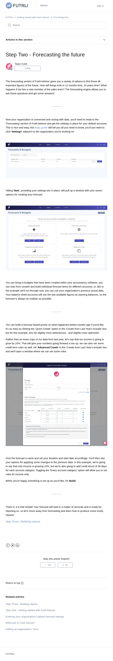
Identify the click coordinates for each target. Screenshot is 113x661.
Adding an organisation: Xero (22, 629)
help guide (41, 127)
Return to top (15, 582)
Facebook (8, 545)
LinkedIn (17, 545)
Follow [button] (28, 68)
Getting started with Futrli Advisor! (33, 17)
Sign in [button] (100, 6)
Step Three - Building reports (22, 604)
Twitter (13, 545)
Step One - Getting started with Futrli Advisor (30, 610)
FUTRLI (9, 17)
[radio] (47, 565)
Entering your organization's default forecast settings (35, 616)
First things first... (61, 17)
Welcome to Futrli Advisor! (20, 622)
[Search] (56, 25)
